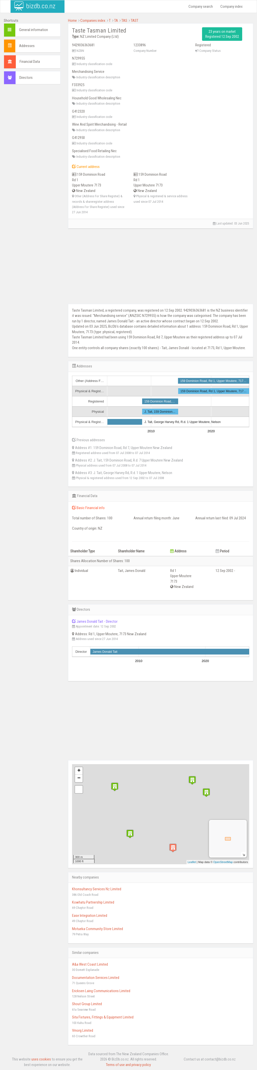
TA (116, 20)
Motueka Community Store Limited (97, 929)
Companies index (92, 20)
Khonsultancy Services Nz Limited (96, 889)
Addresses (27, 46)
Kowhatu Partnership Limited (93, 902)
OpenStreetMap (223, 862)
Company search (200, 6)
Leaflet (192, 862)
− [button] (79, 778)
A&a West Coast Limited (90, 964)
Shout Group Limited (87, 1004)
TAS (124, 20)
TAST (134, 20)
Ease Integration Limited (89, 915)
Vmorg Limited (82, 1030)
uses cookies (41, 1059)
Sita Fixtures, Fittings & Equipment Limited (103, 1017)
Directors (26, 77)
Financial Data (30, 61)
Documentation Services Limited (95, 977)
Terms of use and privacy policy (128, 1064)
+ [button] (79, 771)
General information (33, 30)
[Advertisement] (32, 164)
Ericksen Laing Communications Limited (101, 991)
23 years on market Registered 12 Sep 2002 (222, 34)
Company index (231, 6)
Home (72, 20)
